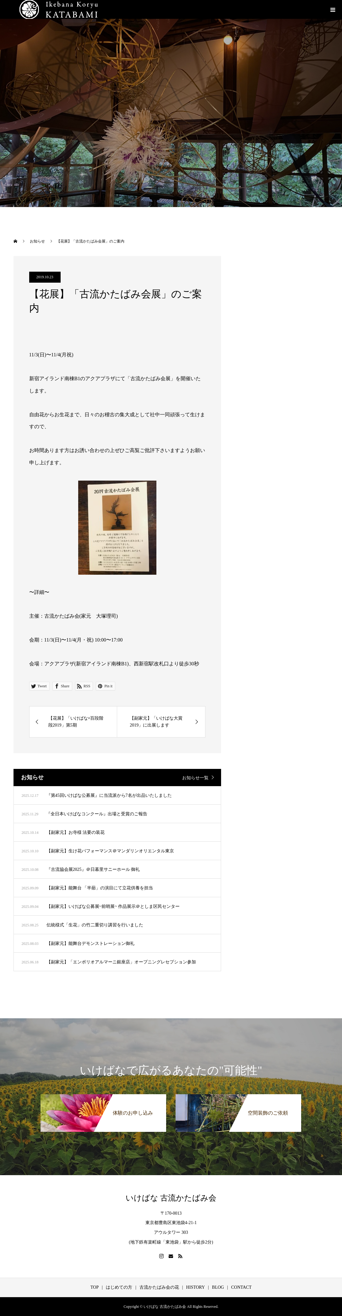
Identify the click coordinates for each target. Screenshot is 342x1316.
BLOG (218, 1287)
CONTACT (241, 1287)
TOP (94, 1287)
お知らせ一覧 (195, 777)
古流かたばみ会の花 (159, 1287)
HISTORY (195, 1287)
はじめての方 (119, 1287)
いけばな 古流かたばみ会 (171, 1198)
